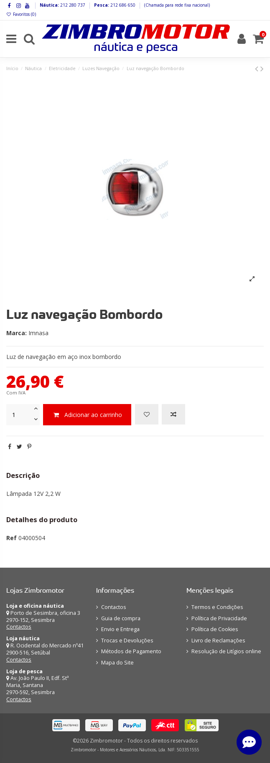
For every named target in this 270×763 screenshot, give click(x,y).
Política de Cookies (214, 629)
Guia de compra (120, 618)
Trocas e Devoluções (127, 640)
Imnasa (38, 333)
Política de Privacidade (219, 618)
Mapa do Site (117, 662)
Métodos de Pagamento (131, 651)
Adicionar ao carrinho (87, 415)
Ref (11, 538)
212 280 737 (72, 5)
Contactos (18, 626)
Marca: (16, 333)
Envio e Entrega (120, 629)
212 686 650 (122, 5)
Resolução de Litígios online (226, 651)
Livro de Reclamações (218, 640)
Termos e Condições (217, 607)
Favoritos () (21, 14)
